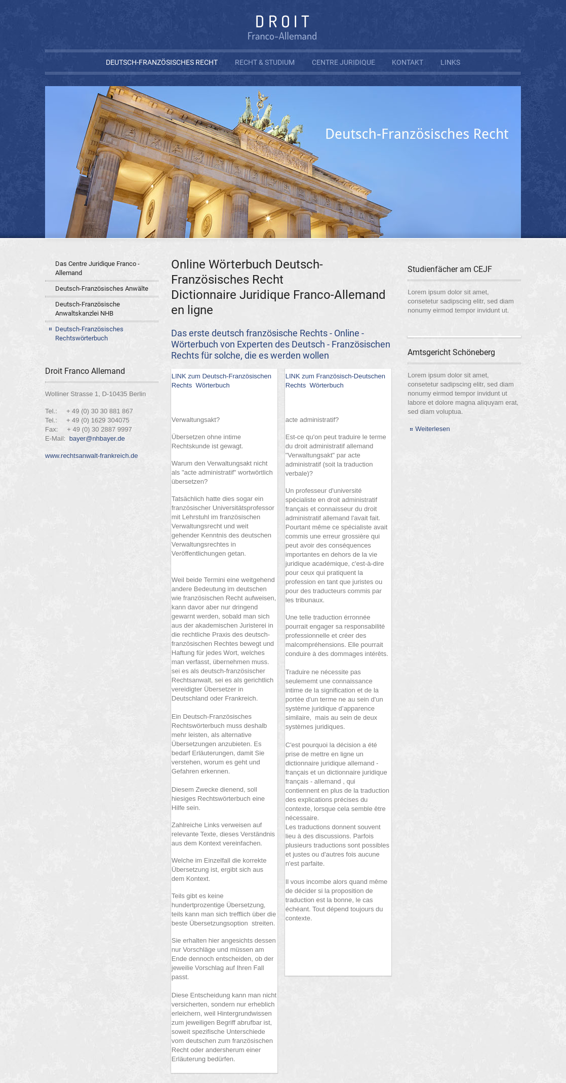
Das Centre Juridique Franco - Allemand (97, 268)
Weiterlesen (432, 429)
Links (450, 62)
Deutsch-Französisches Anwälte (101, 288)
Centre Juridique (343, 62)
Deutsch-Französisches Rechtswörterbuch (89, 333)
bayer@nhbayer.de (97, 438)
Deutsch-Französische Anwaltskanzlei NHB (87, 308)
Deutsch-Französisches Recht (162, 62)
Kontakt (407, 62)
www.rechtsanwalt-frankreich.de (91, 455)
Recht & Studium (265, 62)
